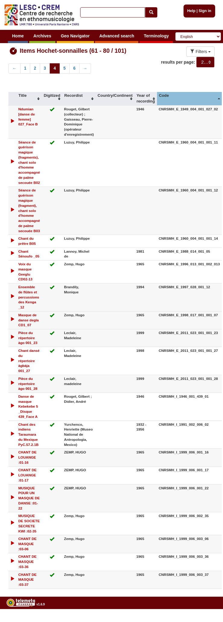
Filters (200, 51)
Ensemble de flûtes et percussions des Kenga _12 (28, 297)
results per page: (178, 62)
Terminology (156, 35)
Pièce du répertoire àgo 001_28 (27, 384)
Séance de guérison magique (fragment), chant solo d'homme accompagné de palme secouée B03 (29, 210)
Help (191, 11)
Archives (42, 35)
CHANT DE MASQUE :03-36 (27, 561)
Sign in (205, 11)
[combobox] (205, 62)
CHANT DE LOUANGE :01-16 (27, 457)
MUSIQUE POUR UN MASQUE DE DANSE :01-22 (29, 498)
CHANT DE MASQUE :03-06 (27, 544)
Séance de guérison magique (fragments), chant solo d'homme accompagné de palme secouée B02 (29, 162)
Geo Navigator (75, 35)
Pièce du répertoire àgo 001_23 (27, 338)
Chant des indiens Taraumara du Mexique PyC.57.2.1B (28, 434)
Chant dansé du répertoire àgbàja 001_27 (29, 361)
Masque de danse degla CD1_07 (28, 320)
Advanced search (116, 35)
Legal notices (208, 619)
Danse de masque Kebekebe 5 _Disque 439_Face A (28, 406)
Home (18, 35)
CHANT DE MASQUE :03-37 (27, 580)
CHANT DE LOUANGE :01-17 (27, 475)
